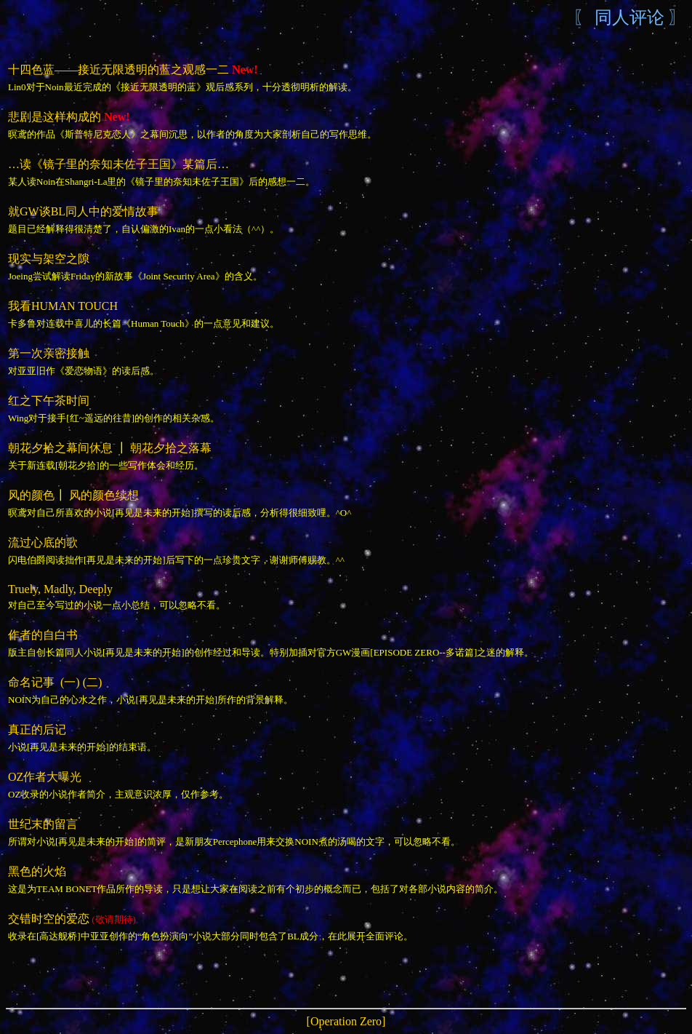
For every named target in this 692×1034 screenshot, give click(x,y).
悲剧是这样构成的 (54, 117)
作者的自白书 (43, 635)
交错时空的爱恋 (48, 918)
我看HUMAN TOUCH (63, 306)
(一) (70, 682)
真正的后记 (37, 729)
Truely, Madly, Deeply (60, 589)
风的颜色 (31, 495)
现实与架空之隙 (48, 258)
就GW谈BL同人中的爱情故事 (83, 211)
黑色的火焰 (37, 871)
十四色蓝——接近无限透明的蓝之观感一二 (118, 69)
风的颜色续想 (104, 495)
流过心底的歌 (44, 542)
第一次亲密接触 (48, 353)
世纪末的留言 (43, 824)
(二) (92, 682)
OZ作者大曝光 (44, 777)
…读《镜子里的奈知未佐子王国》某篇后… (118, 164)
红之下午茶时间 (48, 400)
